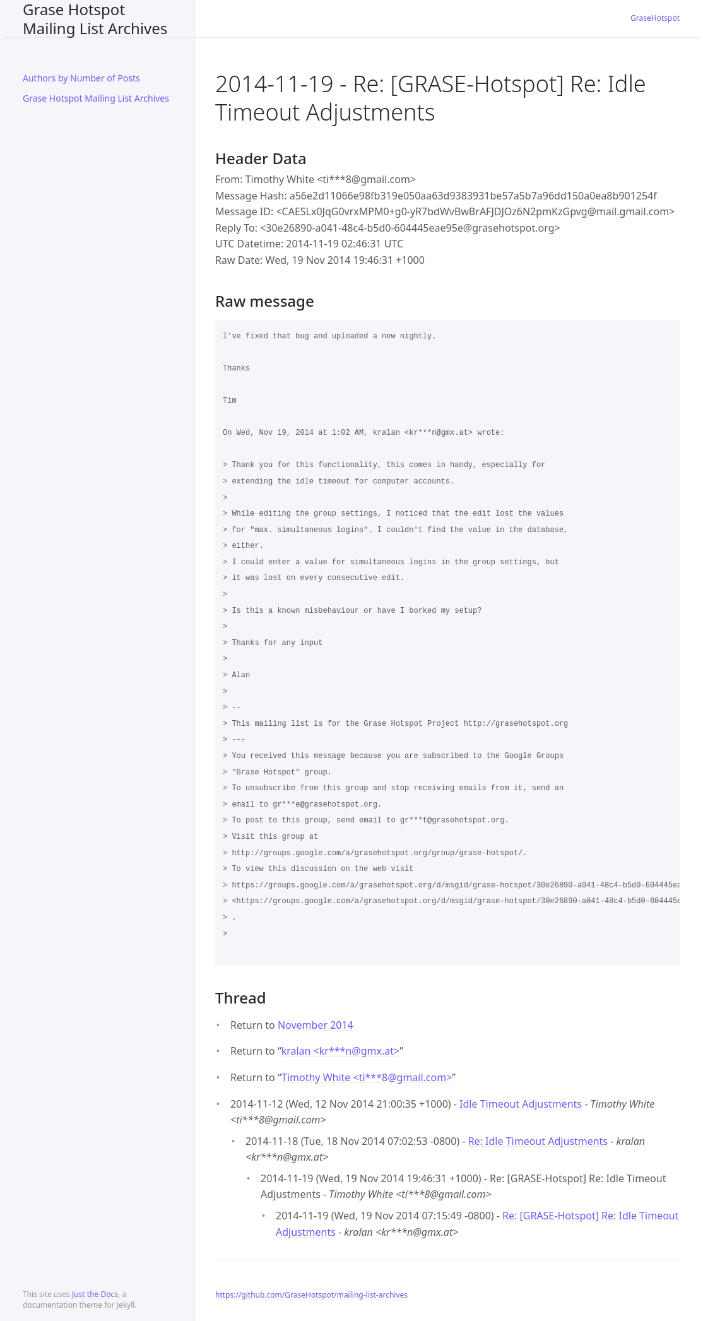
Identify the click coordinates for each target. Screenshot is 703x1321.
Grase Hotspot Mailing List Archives (95, 18)
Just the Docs (95, 1294)
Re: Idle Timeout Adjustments (538, 1141)
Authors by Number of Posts (81, 78)
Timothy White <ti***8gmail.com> (366, 1077)
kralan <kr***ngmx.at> (340, 1051)
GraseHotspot (655, 18)
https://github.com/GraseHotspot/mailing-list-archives (311, 1294)
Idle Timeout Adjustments (520, 1104)
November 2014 (315, 1025)
